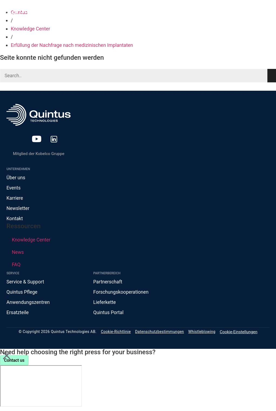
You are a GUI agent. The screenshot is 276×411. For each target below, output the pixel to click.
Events (13, 188)
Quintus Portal (108, 314)
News (18, 253)
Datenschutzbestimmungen (159, 333)
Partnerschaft (108, 282)
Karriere (14, 198)
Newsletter (18, 209)
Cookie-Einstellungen (238, 333)
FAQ (16, 265)
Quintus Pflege (22, 293)
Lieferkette (104, 303)
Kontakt (14, 219)
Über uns (16, 178)
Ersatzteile (17, 314)
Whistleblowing (201, 333)
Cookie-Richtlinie (116, 333)
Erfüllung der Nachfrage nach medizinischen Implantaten (72, 45)
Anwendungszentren (28, 303)
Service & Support (25, 282)
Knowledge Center (30, 28)
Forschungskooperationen (121, 293)
